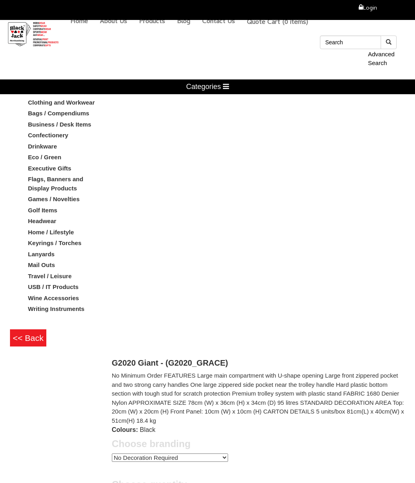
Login (370, 8)
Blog (183, 22)
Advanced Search (381, 59)
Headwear (42, 221)
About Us (113, 22)
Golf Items (42, 210)
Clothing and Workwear (61, 102)
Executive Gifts (49, 168)
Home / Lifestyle (51, 232)
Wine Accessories (53, 298)
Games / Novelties (53, 199)
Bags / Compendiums (58, 113)
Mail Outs (41, 264)
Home (79, 22)
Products (152, 22)
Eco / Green (44, 157)
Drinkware (42, 146)
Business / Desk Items (59, 124)
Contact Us (218, 22)
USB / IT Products (53, 286)
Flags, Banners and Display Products (55, 184)
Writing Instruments (56, 308)
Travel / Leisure (49, 276)
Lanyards (41, 254)
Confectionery (48, 135)
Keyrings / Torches (54, 243)
